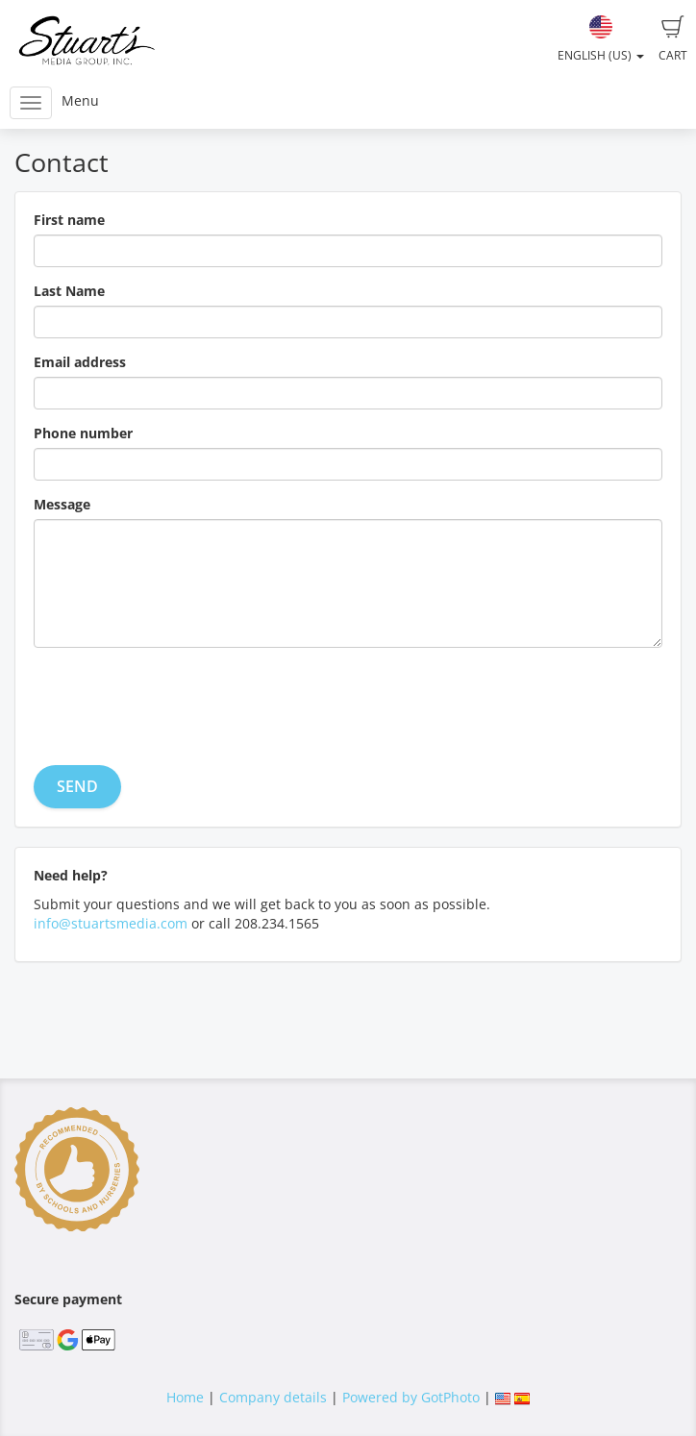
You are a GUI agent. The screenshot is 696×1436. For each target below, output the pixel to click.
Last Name (69, 291)
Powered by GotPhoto (411, 1397)
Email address (80, 362)
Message (62, 504)
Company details (273, 1397)
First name (69, 219)
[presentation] (180, 699)
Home (185, 1397)
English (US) (601, 39)
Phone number (83, 433)
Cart (673, 39)
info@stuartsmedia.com (110, 923)
